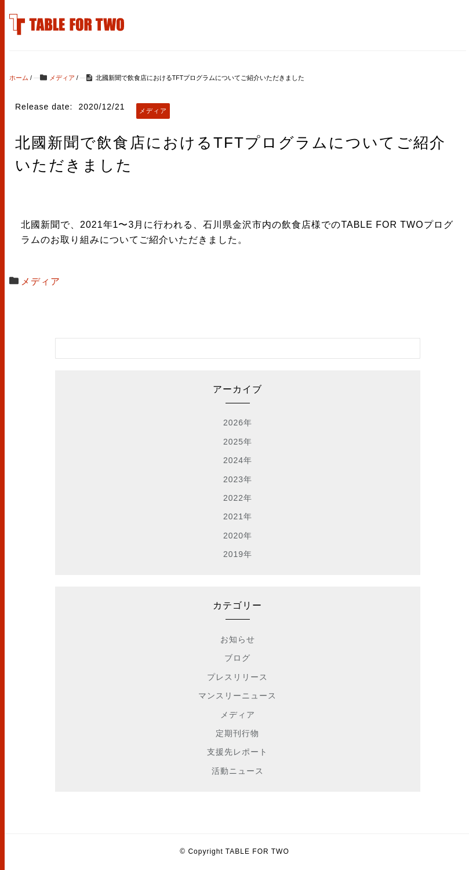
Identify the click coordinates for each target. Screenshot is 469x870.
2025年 (237, 441)
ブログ (237, 657)
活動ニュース (238, 771)
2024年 (237, 460)
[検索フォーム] (226, 348)
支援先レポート (237, 751)
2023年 (237, 479)
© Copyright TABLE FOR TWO (234, 851)
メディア (40, 281)
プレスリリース (237, 677)
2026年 (237, 422)
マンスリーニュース (237, 695)
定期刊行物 (237, 733)
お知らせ (237, 639)
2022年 (237, 498)
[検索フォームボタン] (410, 348)
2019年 (237, 554)
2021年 (237, 516)
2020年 (237, 535)
